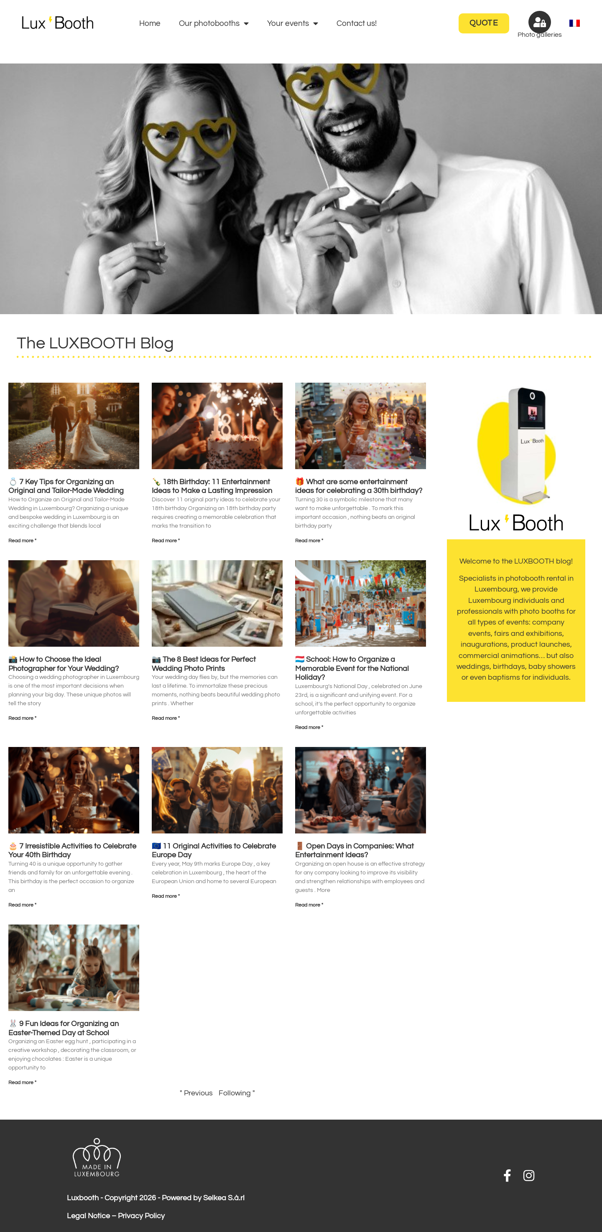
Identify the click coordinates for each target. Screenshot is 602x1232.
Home (150, 23)
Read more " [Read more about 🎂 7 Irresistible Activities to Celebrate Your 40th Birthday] (22, 905)
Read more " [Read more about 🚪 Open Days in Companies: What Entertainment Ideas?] (309, 905)
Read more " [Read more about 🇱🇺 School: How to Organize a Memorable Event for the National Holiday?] (309, 727)
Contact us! (357, 23)
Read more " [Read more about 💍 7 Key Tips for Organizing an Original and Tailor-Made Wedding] (22, 541)
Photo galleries (540, 34)
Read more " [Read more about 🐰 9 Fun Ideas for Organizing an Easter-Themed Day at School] (22, 1082)
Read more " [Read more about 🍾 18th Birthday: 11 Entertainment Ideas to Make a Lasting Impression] (166, 541)
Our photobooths (214, 23)
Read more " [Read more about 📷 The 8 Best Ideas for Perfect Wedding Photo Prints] (166, 718)
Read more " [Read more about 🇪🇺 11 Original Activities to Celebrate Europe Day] (166, 896)
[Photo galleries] (539, 22)
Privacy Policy (141, 1216)
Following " (237, 1093)
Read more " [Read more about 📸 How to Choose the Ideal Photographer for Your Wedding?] (22, 718)
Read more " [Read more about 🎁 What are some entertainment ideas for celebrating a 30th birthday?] (309, 541)
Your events (292, 23)
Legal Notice (88, 1216)
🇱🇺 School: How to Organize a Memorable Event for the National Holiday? (352, 668)
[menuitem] (574, 24)
